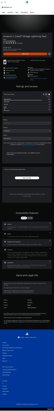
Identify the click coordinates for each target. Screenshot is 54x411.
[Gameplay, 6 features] (27, 264)
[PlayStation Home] (27, 2)
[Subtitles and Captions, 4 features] (27, 243)
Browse (32, 12)
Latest (3, 12)
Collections (10, 12)
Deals (16, 12)
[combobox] (27, 123)
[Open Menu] (2, 2)
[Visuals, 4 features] (27, 226)
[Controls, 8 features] (27, 253)
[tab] (24, 218)
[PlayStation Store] (7, 7)
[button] (10, 78)
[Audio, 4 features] (27, 235)
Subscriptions (24, 12)
